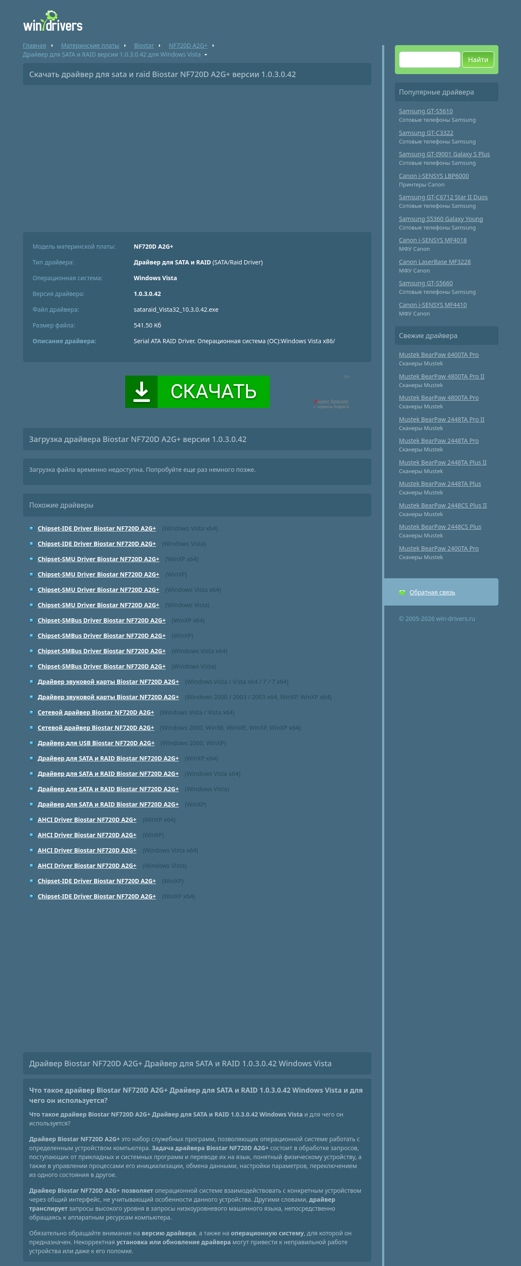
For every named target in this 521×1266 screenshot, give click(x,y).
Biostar (144, 45)
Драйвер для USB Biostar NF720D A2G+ (96, 743)
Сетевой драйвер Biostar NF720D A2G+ (96, 712)
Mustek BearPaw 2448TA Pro (439, 440)
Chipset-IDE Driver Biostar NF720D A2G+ (97, 528)
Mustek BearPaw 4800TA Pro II (442, 376)
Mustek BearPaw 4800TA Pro (439, 397)
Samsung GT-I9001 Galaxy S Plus (444, 154)
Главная (34, 45)
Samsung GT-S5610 (426, 111)
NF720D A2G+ (188, 45)
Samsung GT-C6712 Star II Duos (443, 197)
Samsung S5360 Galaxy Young (441, 219)
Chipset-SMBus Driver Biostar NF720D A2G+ (102, 620)
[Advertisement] (197, 155)
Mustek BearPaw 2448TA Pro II (442, 419)
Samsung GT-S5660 (426, 283)
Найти (478, 59)
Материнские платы (90, 45)
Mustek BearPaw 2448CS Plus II (443, 505)
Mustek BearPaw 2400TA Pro (439, 548)
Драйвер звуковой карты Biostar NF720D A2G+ (108, 681)
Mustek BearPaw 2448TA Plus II (443, 462)
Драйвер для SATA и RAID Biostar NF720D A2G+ (108, 758)
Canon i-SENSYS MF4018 (433, 240)
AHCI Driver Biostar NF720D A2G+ (87, 819)
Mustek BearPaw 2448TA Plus (440, 483)
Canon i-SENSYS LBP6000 (434, 176)
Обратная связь (432, 592)
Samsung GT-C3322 (426, 133)
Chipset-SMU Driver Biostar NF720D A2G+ (99, 559)
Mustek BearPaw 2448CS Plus (440, 526)
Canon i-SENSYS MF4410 (433, 305)
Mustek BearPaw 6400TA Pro (439, 354)
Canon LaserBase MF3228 (435, 262)
